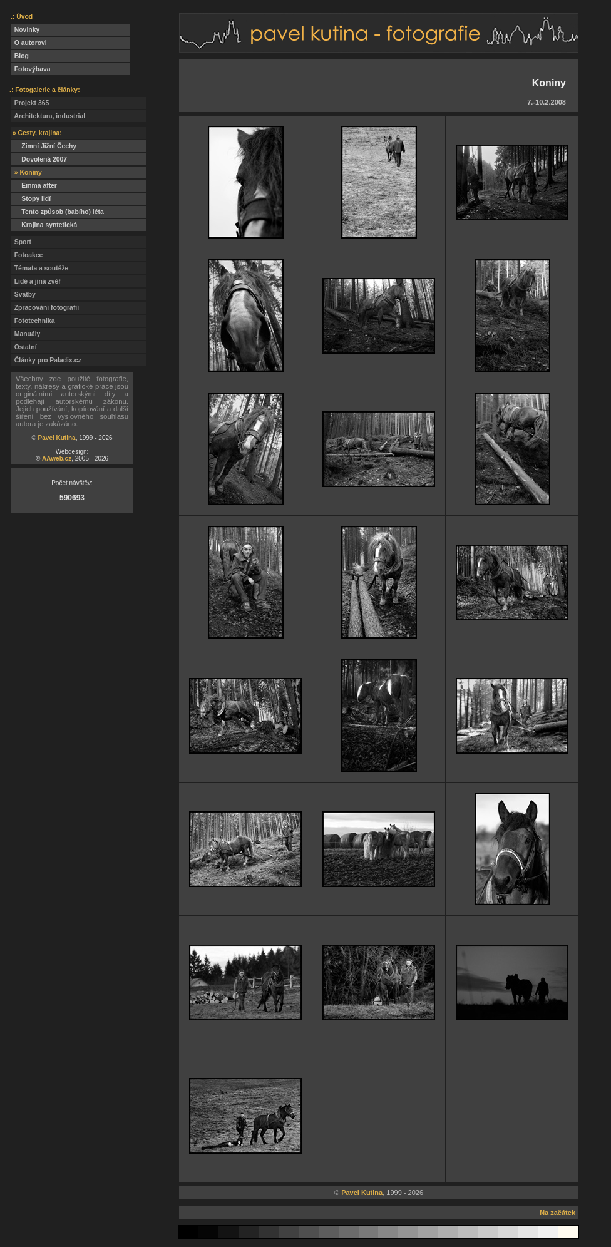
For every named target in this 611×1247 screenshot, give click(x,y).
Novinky (25, 29)
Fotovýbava (31, 69)
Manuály (25, 334)
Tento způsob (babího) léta (57, 211)
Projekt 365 (30, 103)
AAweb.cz (56, 458)
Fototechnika (32, 320)
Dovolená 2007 (39, 159)
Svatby (23, 294)
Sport (21, 242)
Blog (20, 56)
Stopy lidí (31, 198)
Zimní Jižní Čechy (43, 146)
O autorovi (29, 42)
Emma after (34, 185)
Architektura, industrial (48, 116)
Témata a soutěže (39, 268)
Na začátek (557, 1212)
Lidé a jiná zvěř (36, 281)
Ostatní (24, 347)
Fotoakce (27, 255)
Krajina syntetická (44, 225)
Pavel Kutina (57, 437)
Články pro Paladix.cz (46, 360)
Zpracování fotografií (45, 307)
